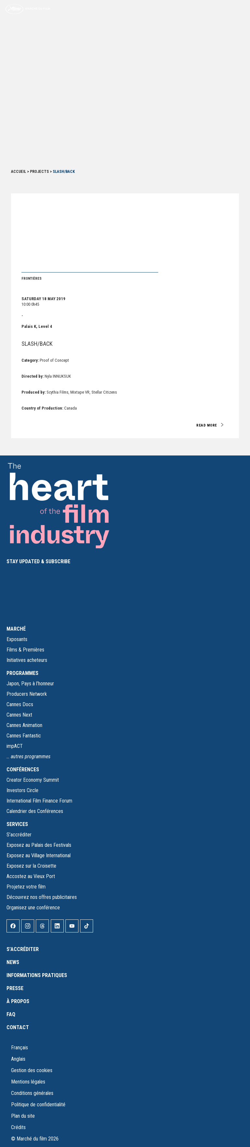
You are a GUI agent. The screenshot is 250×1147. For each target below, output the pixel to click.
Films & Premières (25, 650)
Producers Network (27, 694)
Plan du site (23, 1116)
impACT (15, 746)
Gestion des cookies (31, 1070)
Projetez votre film (26, 887)
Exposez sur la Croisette (31, 866)
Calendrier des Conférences (35, 811)
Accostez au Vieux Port (31, 876)
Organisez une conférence (33, 907)
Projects (39, 171)
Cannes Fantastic (24, 736)
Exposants (17, 639)
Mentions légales (28, 1082)
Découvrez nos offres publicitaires (42, 897)
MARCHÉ (16, 629)
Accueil (18, 171)
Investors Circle (22, 790)
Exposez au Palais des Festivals (39, 845)
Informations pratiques (37, 975)
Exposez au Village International (39, 855)
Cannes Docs (20, 704)
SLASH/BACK (36, 343)
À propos (18, 1001)
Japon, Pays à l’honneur (30, 683)
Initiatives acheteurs (27, 660)
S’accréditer (19, 835)
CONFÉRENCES (23, 769)
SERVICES (17, 824)
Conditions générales (32, 1093)
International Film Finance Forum (39, 801)
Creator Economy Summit (33, 780)
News (13, 962)
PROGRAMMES (22, 673)
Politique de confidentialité (38, 1104)
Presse (15, 988)
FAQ (11, 1014)
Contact (18, 1027)
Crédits (18, 1127)
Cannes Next (19, 715)
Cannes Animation (24, 725)
